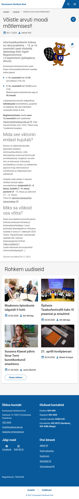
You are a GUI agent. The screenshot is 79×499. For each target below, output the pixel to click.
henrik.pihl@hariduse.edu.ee (17, 121)
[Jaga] (73, 19)
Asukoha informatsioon (13, 432)
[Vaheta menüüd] (74, 4)
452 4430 (6, 422)
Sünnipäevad (46, 466)
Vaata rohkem (15, 377)
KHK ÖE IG (19, 447)
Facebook (6, 447)
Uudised (16, 12)
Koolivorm (44, 456)
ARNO (42, 445)
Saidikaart (47, 490)
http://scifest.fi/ (11, 244)
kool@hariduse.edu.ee (12, 427)
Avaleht (6, 12)
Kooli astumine (47, 451)
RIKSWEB (44, 461)
